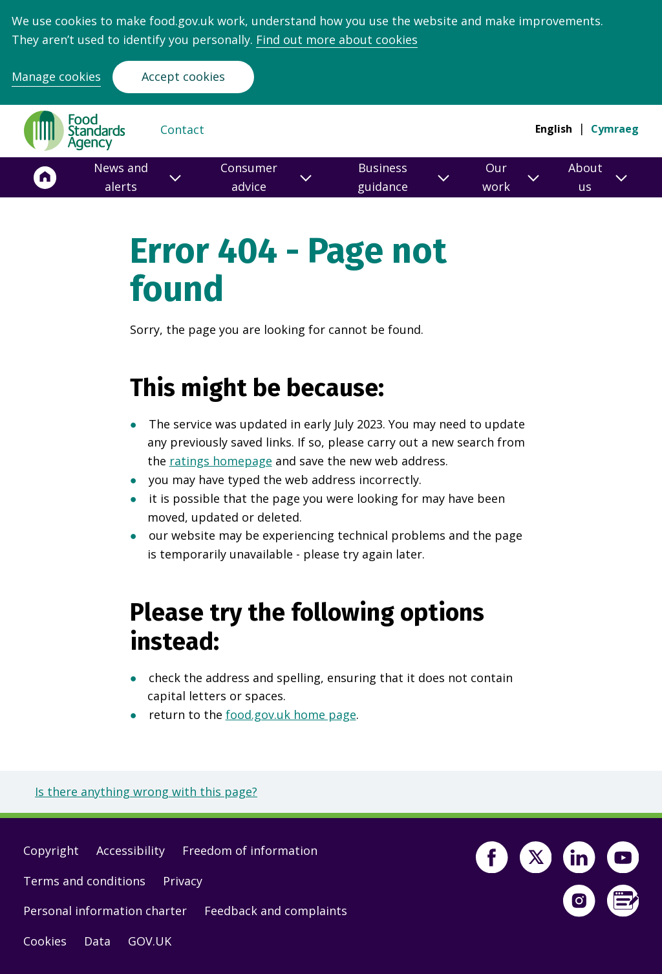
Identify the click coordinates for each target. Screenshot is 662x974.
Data (97, 941)
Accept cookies (183, 76)
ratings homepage (220, 461)
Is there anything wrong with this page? (146, 791)
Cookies (45, 941)
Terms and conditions (84, 881)
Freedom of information (249, 850)
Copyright (51, 850)
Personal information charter (105, 910)
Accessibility (130, 850)
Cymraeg (615, 129)
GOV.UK (149, 941)
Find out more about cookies (337, 39)
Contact (182, 129)
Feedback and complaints (275, 910)
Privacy (182, 881)
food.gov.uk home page (291, 714)
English (553, 129)
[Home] (45, 177)
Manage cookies (56, 76)
